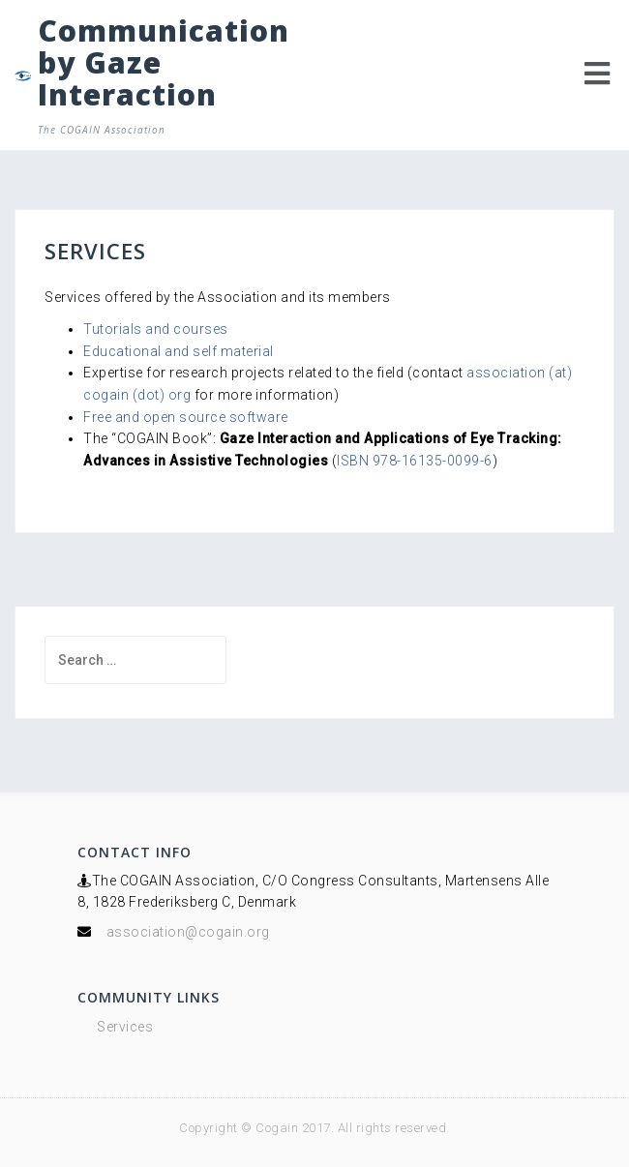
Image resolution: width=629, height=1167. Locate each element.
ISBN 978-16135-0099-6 (415, 460)
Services (125, 1026)
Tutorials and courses (155, 329)
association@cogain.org (188, 932)
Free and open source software (185, 417)
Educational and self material (178, 351)
